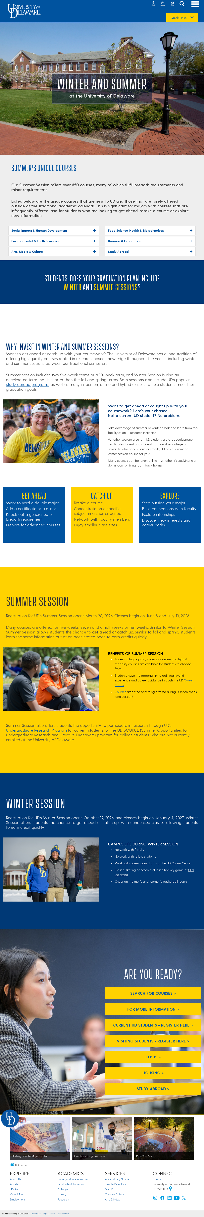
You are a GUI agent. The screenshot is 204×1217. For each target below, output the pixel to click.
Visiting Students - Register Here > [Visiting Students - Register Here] (153, 1040)
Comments (35, 1214)
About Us (15, 1179)
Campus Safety (114, 1194)
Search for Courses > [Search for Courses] (153, 993)
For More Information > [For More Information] (153, 1009)
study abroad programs (27, 384)
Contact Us (160, 1179)
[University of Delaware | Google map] (170, 1189)
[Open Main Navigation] (195, 4)
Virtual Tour (17, 1194)
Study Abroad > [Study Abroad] (153, 1088)
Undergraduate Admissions (74, 1179)
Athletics (15, 1184)
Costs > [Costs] (153, 1056)
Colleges (63, 1189)
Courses (120, 692)
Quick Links (178, 18)
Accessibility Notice (117, 1179)
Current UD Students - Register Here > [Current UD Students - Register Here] (153, 1025)
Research (63, 1199)
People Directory (115, 1184)
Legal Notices (49, 1214)
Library (62, 1194)
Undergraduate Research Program (36, 730)
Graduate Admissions (71, 1184)
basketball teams (175, 881)
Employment (17, 1199)
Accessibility (63, 1214)
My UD (109, 1189)
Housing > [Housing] (153, 1072)
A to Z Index (112, 1199)
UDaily (14, 1189)
